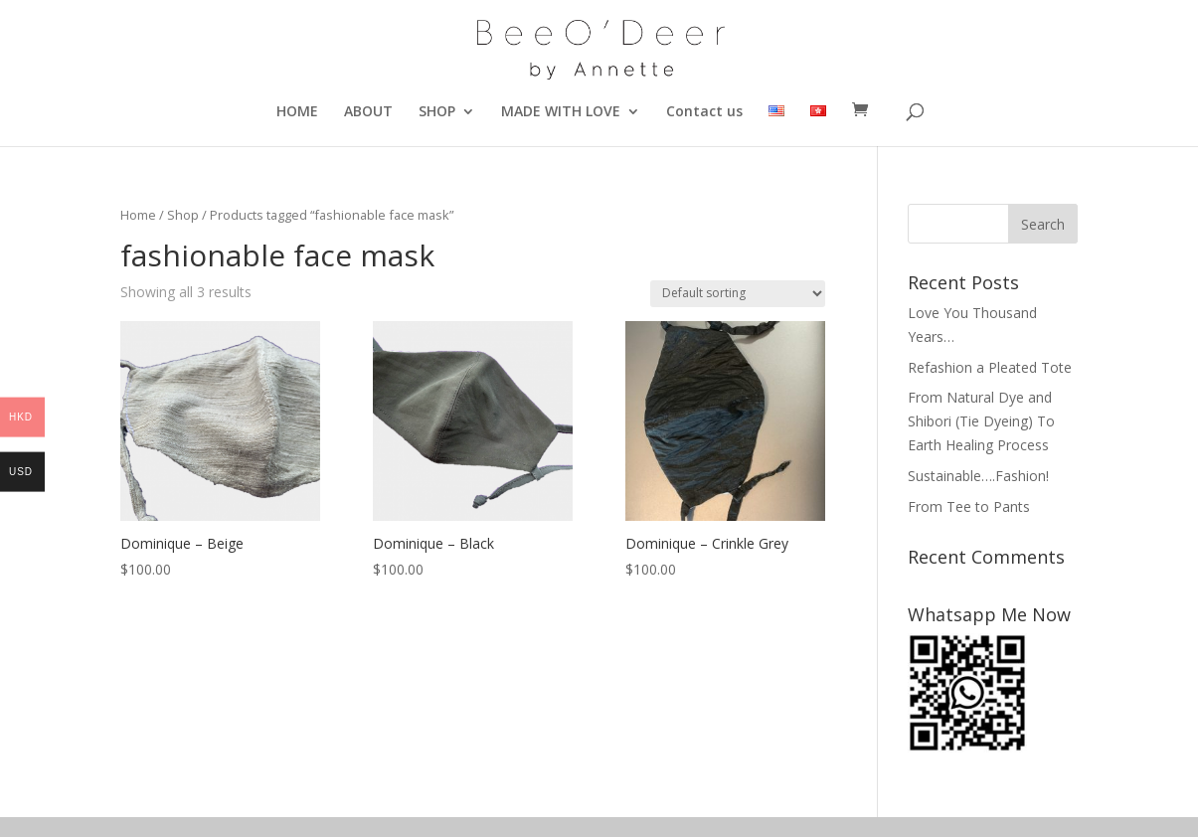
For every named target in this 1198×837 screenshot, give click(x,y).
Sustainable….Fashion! (978, 475)
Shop (183, 215)
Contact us (704, 112)
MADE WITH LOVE (560, 112)
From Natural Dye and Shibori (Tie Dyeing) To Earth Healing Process (981, 421)
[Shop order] (737, 293)
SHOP (437, 112)
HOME (297, 112)
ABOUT (368, 112)
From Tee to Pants (969, 506)
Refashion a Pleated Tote (990, 367)
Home (138, 215)
